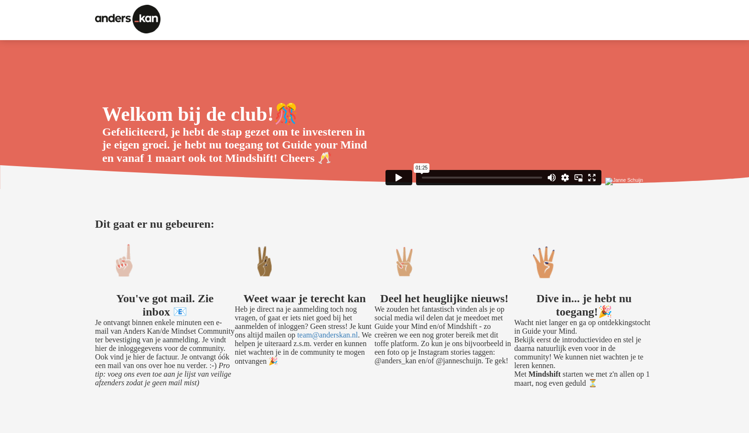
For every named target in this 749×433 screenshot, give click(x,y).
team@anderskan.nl (327, 335)
